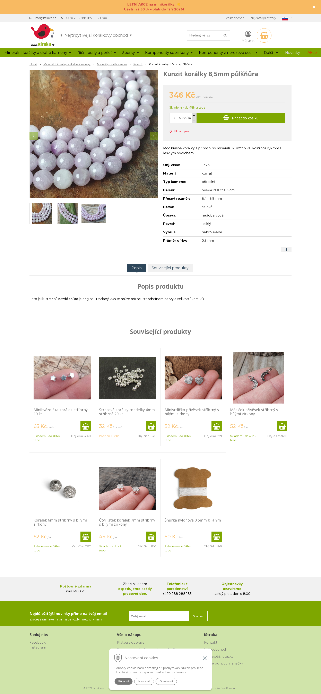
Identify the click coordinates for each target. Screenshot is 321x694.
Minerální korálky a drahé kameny (66, 64)
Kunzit (137, 64)
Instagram (37, 647)
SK (287, 18)
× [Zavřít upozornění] (314, 6)
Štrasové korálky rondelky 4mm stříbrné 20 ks (127, 411)
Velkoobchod (235, 18)
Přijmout (123, 681)
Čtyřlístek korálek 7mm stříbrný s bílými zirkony (127, 522)
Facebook (37, 642)
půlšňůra (185, 118)
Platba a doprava (131, 642)
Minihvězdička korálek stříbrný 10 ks (61, 411)
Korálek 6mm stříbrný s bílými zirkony (60, 522)
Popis (136, 268)
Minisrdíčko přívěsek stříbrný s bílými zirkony (192, 411)
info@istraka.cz (45, 18)
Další (271, 52)
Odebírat (198, 616)
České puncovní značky (223, 663)
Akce (312, 52)
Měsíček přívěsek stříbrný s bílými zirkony (254, 411)
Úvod (33, 64)
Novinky (292, 52)
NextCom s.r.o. (229, 687)
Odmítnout (166, 681)
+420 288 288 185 (79, 18)
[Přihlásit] (248, 36)
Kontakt (210, 642)
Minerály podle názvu (112, 64)
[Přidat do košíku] (241, 118)
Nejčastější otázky (263, 18)
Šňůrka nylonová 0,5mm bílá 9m (193, 520)
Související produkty (170, 268)
